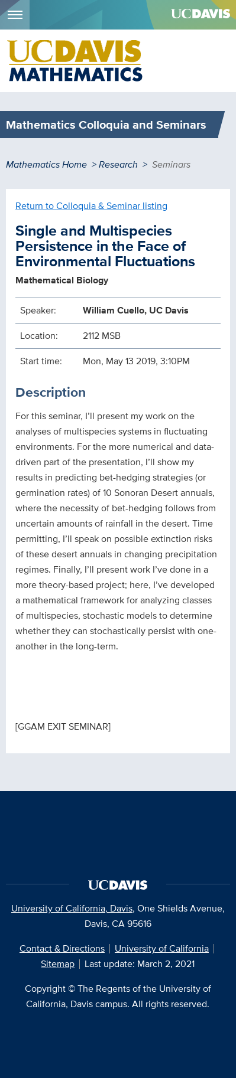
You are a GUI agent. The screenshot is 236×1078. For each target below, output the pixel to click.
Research (118, 164)
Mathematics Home (46, 164)
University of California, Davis (71, 908)
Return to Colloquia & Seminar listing (91, 206)
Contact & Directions (62, 948)
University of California (162, 948)
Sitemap (58, 964)
